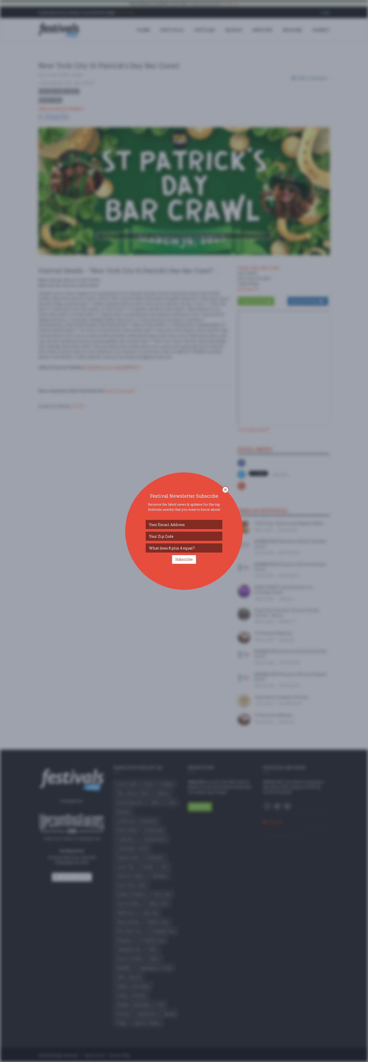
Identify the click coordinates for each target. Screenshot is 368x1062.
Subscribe (184, 559)
